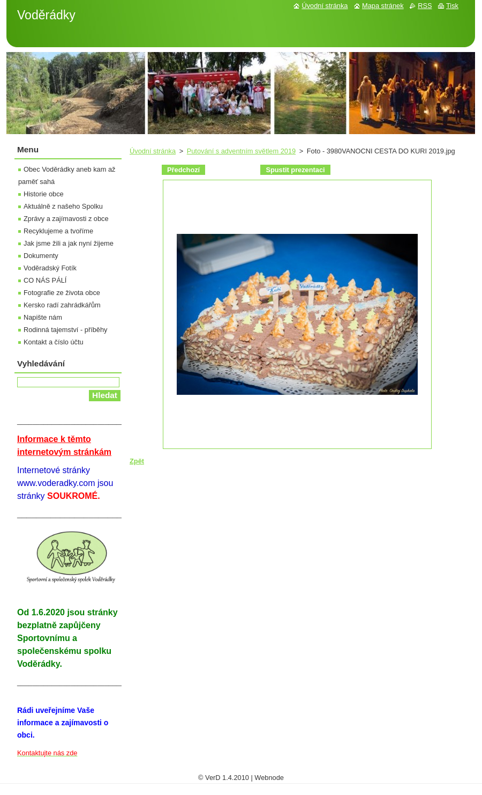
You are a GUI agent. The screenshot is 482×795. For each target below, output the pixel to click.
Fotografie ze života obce (62, 293)
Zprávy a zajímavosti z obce (66, 219)
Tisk (452, 6)
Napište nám (43, 317)
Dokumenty (41, 256)
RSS (425, 6)
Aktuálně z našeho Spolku (63, 206)
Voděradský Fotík (50, 268)
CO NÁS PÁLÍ (45, 280)
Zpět (137, 461)
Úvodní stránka (153, 151)
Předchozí (183, 170)
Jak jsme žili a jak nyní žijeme (69, 243)
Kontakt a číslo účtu (54, 342)
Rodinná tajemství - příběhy (65, 330)
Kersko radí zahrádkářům (62, 305)
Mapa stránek (383, 6)
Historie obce (44, 194)
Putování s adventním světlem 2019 (241, 151)
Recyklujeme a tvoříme (58, 231)
